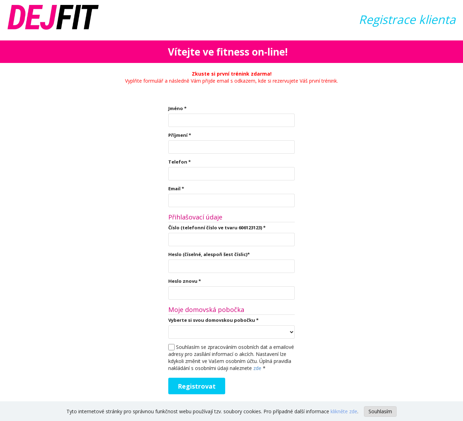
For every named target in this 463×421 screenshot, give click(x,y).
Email (176, 188)
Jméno (177, 108)
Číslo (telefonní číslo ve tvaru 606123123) (217, 227)
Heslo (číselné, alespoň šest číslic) (209, 254)
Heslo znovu (184, 281)
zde (257, 368)
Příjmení (179, 135)
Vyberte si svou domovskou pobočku (213, 320)
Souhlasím (380, 411)
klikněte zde (344, 411)
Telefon (179, 162)
